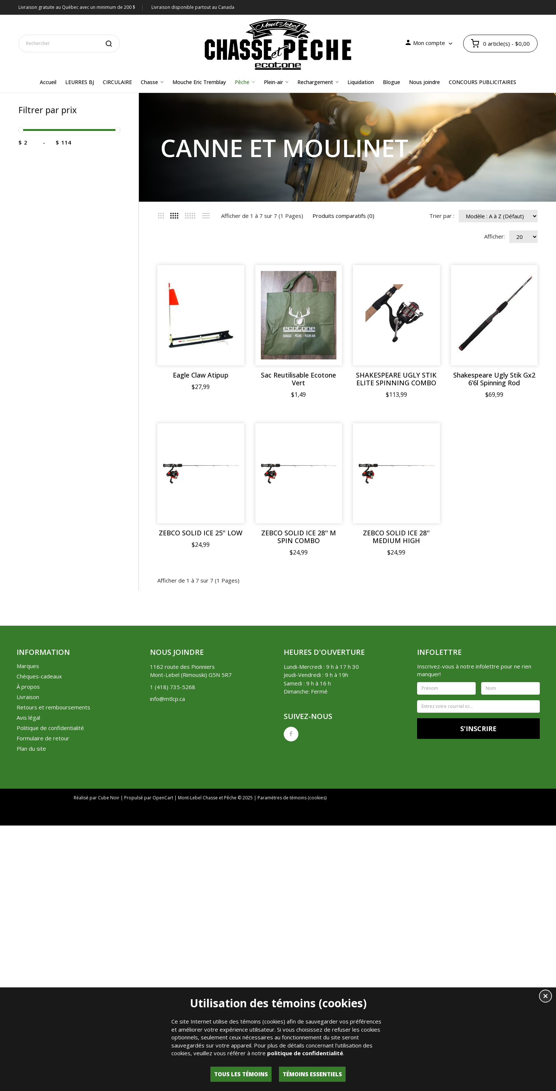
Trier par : (441, 215)
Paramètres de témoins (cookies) (292, 956)
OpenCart (163, 956)
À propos (28, 844)
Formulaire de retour (43, 896)
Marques (28, 824)
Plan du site (31, 906)
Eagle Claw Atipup (201, 375)
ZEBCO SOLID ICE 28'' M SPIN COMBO (298, 695)
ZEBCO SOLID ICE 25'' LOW (201, 691)
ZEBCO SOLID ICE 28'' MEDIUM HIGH (396, 695)
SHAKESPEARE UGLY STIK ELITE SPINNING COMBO (396, 379)
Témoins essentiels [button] (312, 1074)
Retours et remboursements (53, 865)
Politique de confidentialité (50, 886)
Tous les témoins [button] (241, 1074)
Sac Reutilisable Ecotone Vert (298, 379)
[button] (545, 997)
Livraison (28, 855)
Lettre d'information (460, 974)
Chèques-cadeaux (39, 834)
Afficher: (494, 236)
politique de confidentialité (305, 1053)
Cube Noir (108, 956)
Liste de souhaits (407, 974)
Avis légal (28, 875)
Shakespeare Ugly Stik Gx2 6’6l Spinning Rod (201, 537)
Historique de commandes (346, 974)
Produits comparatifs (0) (343, 215)
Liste (205, 215)
